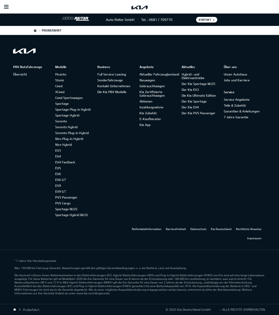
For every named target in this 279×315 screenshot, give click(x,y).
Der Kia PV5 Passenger (198, 113)
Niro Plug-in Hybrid (69, 139)
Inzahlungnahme (151, 107)
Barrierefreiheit (176, 229)
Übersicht (20, 74)
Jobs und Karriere (237, 80)
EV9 (58, 185)
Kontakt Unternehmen (113, 86)
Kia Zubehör (148, 113)
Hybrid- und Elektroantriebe (193, 76)
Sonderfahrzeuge (110, 80)
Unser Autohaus (235, 74)
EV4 (58, 156)
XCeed (59, 92)
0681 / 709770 (160, 20)
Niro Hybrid (63, 144)
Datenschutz (198, 229)
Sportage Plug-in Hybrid (73, 109)
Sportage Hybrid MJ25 (71, 215)
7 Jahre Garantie (236, 117)
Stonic (59, 80)
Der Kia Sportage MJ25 (198, 84)
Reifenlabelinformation (146, 229)
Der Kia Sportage (194, 101)
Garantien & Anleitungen (242, 111)
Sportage (62, 103)
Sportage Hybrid (67, 115)
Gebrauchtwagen (152, 86)
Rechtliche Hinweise (248, 229)
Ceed (58, 86)
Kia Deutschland (221, 229)
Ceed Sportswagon (69, 98)
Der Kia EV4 (190, 107)
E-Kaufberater (150, 119)
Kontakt (205, 19)
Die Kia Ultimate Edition (199, 95)
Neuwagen (147, 80)
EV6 (58, 174)
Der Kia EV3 (190, 89)
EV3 (58, 150)
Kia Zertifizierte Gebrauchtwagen (152, 93)
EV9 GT (60, 191)
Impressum (254, 238)
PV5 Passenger (66, 197)
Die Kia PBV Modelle (111, 92)
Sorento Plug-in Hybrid (72, 133)
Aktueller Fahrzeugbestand (159, 74)
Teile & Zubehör (235, 105)
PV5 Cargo (63, 203)
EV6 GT (60, 180)
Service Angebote (236, 99)
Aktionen (146, 101)
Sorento (61, 121)
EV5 (58, 168)
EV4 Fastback (65, 162)
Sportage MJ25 (66, 209)
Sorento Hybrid (66, 127)
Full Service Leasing (111, 74)
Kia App (145, 125)
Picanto (60, 74)
